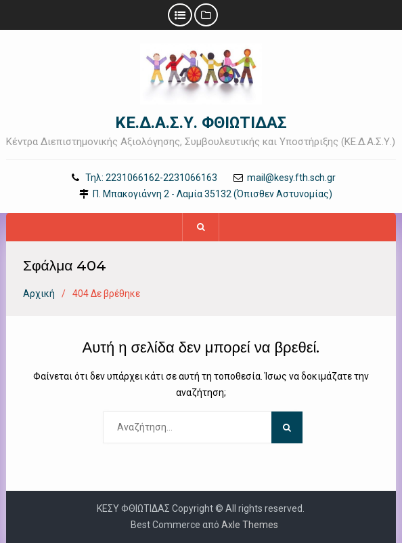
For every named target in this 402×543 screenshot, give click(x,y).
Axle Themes (249, 524)
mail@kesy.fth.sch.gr (291, 178)
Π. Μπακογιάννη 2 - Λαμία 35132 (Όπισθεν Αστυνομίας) (212, 194)
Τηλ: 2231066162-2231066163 (151, 178)
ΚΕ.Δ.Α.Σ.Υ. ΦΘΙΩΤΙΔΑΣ (201, 122)
